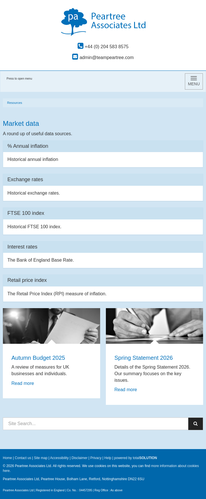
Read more (23, 383)
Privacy (95, 458)
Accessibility (59, 458)
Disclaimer (80, 458)
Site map (40, 458)
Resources (14, 102)
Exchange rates (25, 179)
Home (7, 458)
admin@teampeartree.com (103, 57)
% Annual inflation (27, 146)
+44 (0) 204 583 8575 (103, 46)
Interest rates (22, 247)
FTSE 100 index (25, 213)
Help (108, 458)
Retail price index (27, 280)
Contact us (23, 458)
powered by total (135, 458)
